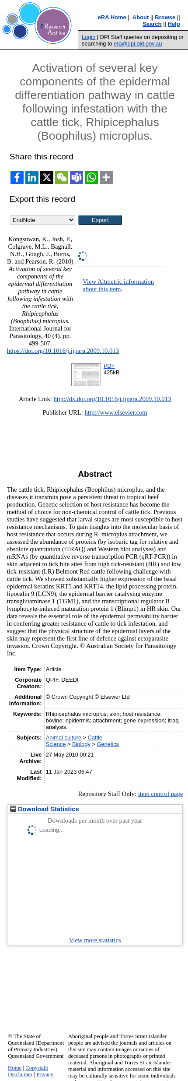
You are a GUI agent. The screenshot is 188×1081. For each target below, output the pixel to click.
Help (174, 24)
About (140, 17)
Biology (81, 744)
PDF (109, 366)
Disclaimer (20, 1074)
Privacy (44, 1074)
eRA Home (112, 17)
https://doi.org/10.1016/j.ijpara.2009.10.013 (63, 350)
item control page (160, 793)
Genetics (108, 744)
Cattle (95, 737)
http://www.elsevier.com (116, 412)
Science (56, 744)
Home (14, 1068)
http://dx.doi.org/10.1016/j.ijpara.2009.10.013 (112, 398)
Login (88, 37)
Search (152, 24)
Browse (165, 17)
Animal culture (63, 737)
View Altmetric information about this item (118, 285)
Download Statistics (44, 809)
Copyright (36, 1068)
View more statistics (95, 940)
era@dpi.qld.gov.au (138, 43)
